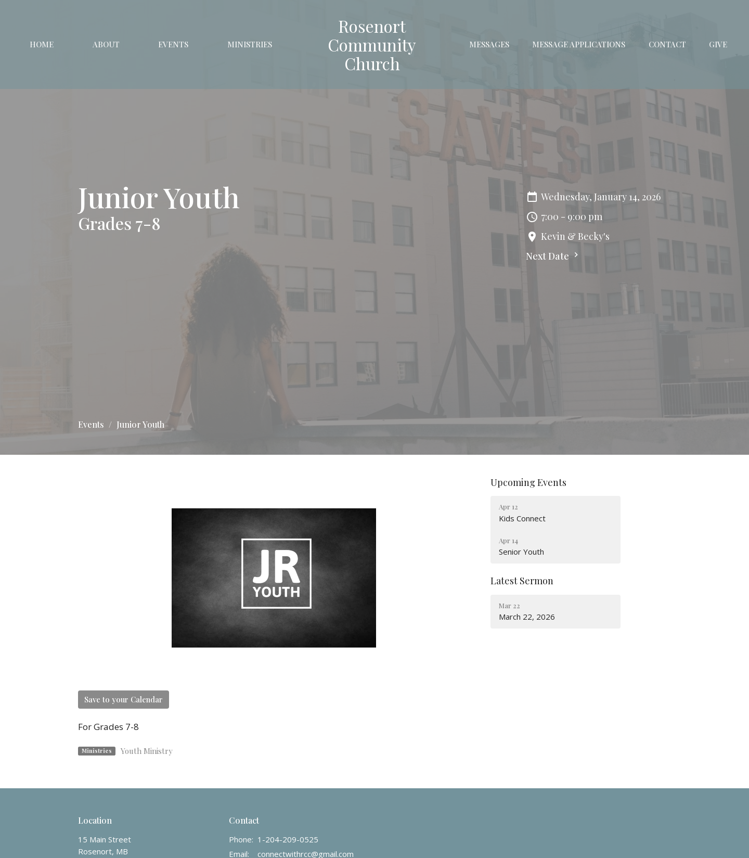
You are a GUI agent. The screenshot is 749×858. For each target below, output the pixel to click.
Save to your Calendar (123, 699)
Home (42, 44)
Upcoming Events (528, 482)
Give (718, 44)
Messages (489, 44)
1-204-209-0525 (287, 839)
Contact (667, 44)
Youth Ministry (147, 751)
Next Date (553, 256)
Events (173, 44)
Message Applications (578, 44)
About (106, 44)
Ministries (249, 44)
